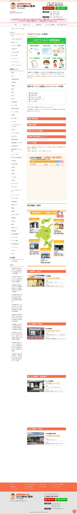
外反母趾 (14, 160)
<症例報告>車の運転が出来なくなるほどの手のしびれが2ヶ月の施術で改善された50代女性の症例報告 (17, 318)
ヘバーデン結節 (15, 133)
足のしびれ (14, 136)
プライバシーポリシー (17, 65)
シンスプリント (15, 247)
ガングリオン (15, 183)
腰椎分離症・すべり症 (17, 142)
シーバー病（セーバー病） (17, 191)
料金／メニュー (27, 24)
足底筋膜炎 (14, 201)
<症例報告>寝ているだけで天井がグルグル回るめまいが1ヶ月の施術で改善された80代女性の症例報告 (17, 308)
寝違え (13, 208)
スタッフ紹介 (15, 55)
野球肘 (13, 115)
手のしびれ (14, 186)
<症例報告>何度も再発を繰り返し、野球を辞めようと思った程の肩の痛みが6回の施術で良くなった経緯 (17, 357)
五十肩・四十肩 (15, 214)
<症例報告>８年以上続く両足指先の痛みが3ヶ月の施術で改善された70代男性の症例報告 (17, 327)
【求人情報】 (15, 261)
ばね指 (13, 221)
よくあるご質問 (15, 52)
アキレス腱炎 (15, 240)
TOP (15, 24)
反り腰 (13, 129)
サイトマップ (15, 58)
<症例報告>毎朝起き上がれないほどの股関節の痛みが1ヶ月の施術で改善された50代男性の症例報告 (17, 288)
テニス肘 (14, 121)
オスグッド (14, 250)
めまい (13, 95)
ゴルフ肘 (14, 177)
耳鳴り (13, 98)
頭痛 (13, 89)
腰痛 (13, 72)
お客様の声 (38, 24)
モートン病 (14, 237)
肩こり (13, 75)
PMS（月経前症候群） (17, 157)
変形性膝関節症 (15, 243)
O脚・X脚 (14, 118)
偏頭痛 (13, 85)
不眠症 (13, 170)
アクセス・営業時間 (50, 24)
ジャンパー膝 (15, 111)
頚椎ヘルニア (15, 227)
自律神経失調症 (15, 79)
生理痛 (13, 167)
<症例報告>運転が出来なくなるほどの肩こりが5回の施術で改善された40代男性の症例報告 (17, 298)
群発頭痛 (14, 82)
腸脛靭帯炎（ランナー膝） (17, 150)
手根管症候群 (15, 164)
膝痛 (13, 224)
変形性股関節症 (15, 234)
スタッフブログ (15, 61)
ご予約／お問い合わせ (61, 24)
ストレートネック (16, 195)
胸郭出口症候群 (15, 108)
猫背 (13, 92)
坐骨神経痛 (14, 102)
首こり (13, 253)
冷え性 (13, 180)
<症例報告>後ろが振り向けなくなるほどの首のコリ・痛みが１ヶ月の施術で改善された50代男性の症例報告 (17, 336)
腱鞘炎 (13, 211)
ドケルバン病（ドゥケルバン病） (17, 125)
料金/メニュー (15, 42)
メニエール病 (15, 154)
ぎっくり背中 (15, 198)
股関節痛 (14, 230)
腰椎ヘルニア (15, 204)
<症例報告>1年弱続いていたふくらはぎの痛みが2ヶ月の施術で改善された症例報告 (17, 279)
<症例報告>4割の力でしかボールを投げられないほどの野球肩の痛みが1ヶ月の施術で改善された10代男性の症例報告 (17, 346)
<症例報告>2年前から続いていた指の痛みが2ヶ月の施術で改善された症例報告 (17, 271)
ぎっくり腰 (14, 105)
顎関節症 (14, 217)
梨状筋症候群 (15, 139)
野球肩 (13, 173)
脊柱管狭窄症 (15, 146)
